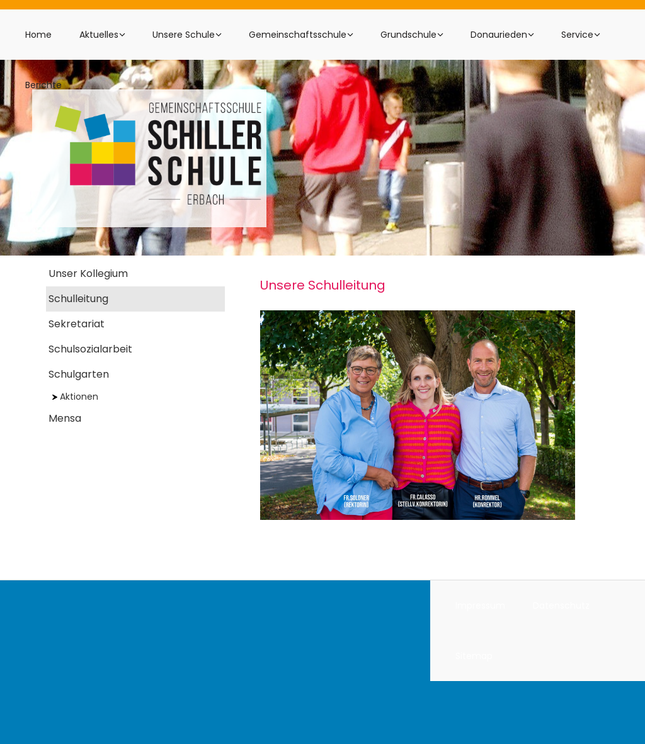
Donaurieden (499, 34)
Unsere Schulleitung (322, 285)
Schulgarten (79, 374)
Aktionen (75, 396)
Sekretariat (77, 324)
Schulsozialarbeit (90, 349)
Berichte (43, 85)
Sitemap (474, 656)
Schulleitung (78, 298)
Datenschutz (561, 605)
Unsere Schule (183, 34)
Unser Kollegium (88, 273)
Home (38, 34)
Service (577, 34)
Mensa (65, 418)
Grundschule (408, 34)
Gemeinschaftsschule (297, 34)
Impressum (480, 605)
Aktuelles (98, 34)
